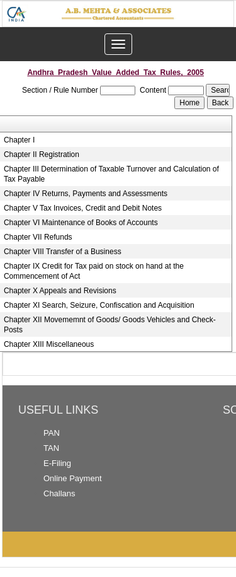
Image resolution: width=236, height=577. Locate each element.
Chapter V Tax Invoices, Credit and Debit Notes (83, 208)
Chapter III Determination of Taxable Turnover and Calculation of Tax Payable (111, 174)
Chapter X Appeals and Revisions (60, 290)
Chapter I (19, 140)
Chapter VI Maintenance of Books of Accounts (81, 222)
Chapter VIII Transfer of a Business (62, 251)
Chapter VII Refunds (38, 237)
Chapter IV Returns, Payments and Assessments (85, 193)
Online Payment (72, 478)
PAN (51, 433)
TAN (51, 448)
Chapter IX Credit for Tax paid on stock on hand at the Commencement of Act (94, 271)
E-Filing (57, 463)
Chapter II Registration (41, 154)
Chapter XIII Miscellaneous (49, 344)
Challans (59, 493)
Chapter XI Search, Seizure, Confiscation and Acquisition (99, 305)
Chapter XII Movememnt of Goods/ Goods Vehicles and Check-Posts (110, 324)
